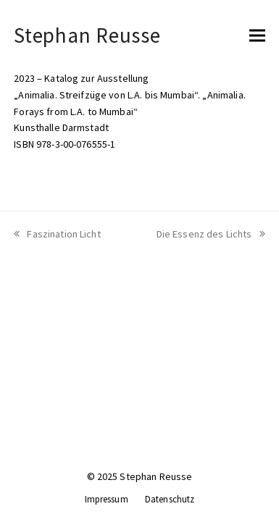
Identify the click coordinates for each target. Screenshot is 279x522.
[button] (257, 35)
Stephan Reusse (87, 35)
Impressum (106, 499)
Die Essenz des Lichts (211, 233)
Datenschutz (170, 499)
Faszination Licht (57, 233)
